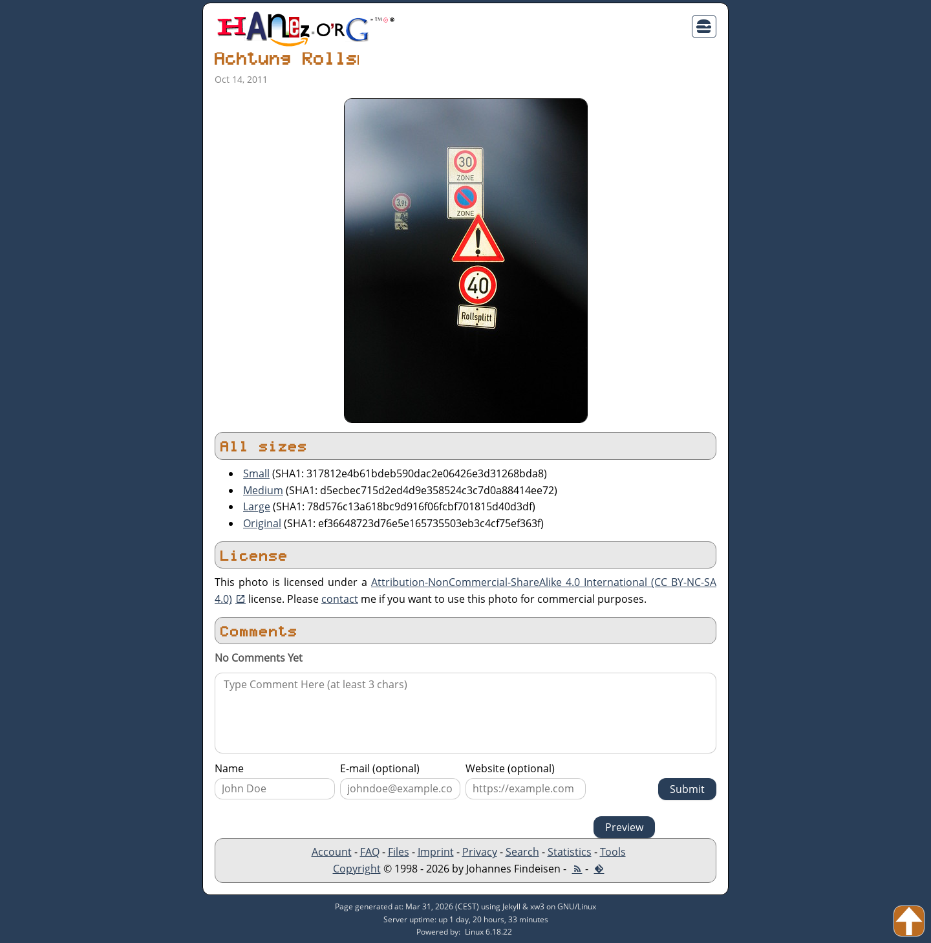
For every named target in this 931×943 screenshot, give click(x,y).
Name (229, 768)
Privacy (479, 852)
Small (256, 473)
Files (398, 852)
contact (339, 599)
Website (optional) (510, 768)
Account (332, 852)
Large (256, 506)
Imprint (436, 852)
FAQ (370, 852)
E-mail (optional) (380, 768)
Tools (613, 852)
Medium (263, 490)
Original (262, 523)
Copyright (357, 869)
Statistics (570, 852)
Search (522, 852)
